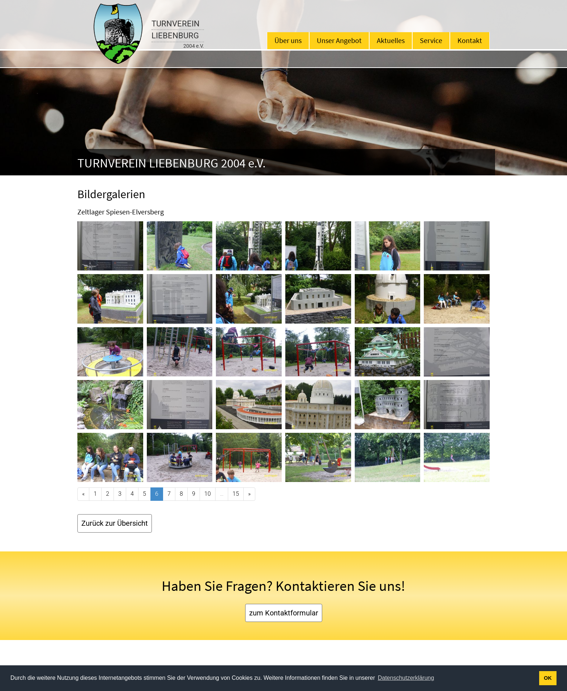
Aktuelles (391, 40)
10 (207, 493)
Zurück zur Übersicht (114, 523)
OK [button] (548, 678)
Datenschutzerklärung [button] (406, 678)
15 (236, 493)
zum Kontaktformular (283, 613)
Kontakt (469, 40)
